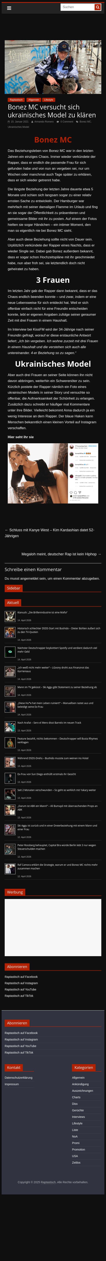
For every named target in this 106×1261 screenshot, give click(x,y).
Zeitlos (76, 1162)
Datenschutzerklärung (18, 1077)
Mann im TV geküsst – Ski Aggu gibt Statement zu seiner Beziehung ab (57, 687)
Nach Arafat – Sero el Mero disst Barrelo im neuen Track (49, 722)
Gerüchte (78, 1110)
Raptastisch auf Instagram (21, 983)
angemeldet (29, 578)
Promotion (78, 1149)
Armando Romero (44, 121)
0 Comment (65, 121)
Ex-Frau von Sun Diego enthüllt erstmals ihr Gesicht (47, 774)
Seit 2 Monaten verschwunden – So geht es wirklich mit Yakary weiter (57, 790)
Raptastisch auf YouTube (20, 989)
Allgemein (34, 99)
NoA (74, 1136)
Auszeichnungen (82, 1090)
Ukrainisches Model (18, 127)
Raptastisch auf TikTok (19, 995)
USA (75, 1156)
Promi (76, 1143)
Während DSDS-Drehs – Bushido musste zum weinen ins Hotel (53, 758)
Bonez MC (85, 121)
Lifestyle (48, 99)
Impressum (12, 1084)
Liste (75, 1130)
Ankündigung (80, 1084)
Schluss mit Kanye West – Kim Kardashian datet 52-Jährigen (49, 533)
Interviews (78, 1116)
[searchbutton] (98, 7)
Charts (76, 1097)
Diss (74, 1103)
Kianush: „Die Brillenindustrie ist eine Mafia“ (42, 612)
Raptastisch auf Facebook (21, 976)
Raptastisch (16, 99)
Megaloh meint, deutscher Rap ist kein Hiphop (61, 554)
